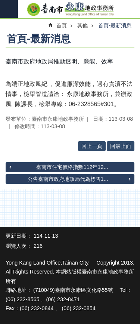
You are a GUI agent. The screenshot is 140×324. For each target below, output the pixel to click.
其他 (82, 25)
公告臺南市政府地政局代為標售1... (68, 179)
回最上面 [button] (120, 146)
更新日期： (19, 236)
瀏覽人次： (19, 246)
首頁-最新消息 (114, 25)
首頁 (61, 25)
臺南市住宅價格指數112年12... (72, 167)
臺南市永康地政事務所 (70, 9)
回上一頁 (91, 146)
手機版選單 (9, 9)
